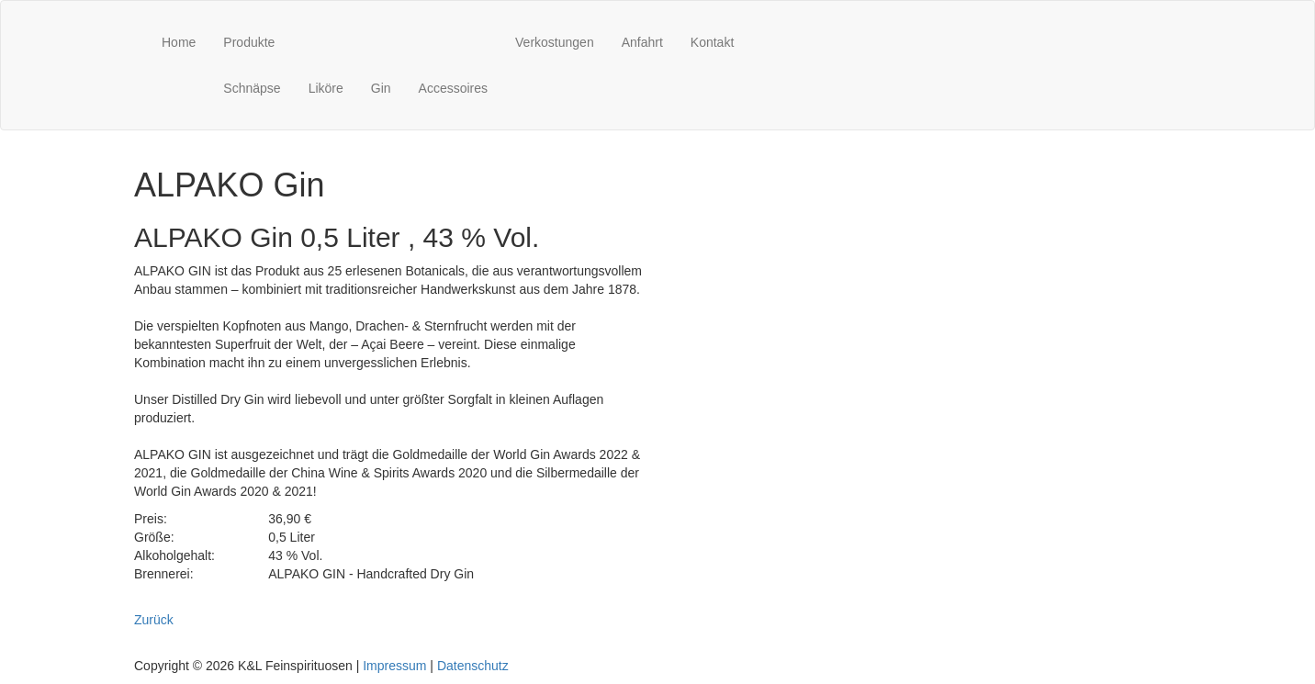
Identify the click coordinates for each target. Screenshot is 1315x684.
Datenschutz (473, 665)
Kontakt (712, 42)
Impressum (394, 665)
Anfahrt (642, 42)
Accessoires (453, 88)
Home (179, 42)
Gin (381, 88)
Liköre (326, 88)
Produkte (249, 42)
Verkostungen (554, 42)
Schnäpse (251, 88)
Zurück (154, 619)
